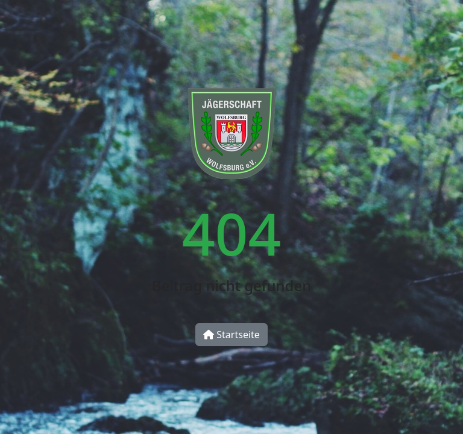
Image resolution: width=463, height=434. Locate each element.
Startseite (231, 334)
